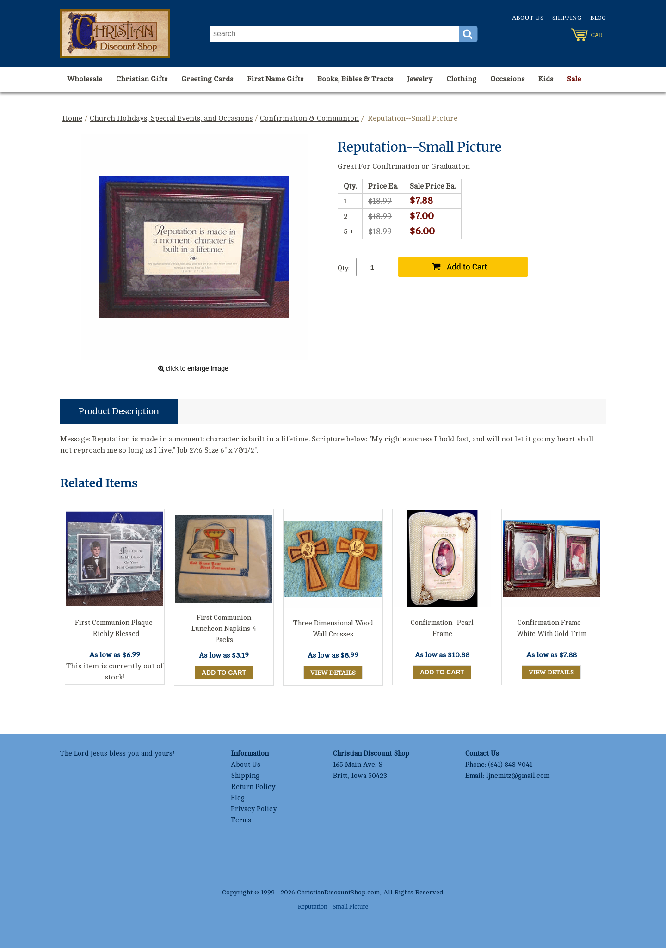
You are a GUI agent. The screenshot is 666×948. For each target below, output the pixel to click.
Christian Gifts (141, 79)
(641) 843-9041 (510, 765)
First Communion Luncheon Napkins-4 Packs (223, 629)
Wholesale (84, 79)
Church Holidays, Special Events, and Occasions (171, 118)
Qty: (344, 268)
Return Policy (253, 787)
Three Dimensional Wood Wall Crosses (333, 628)
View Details (333, 672)
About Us (527, 18)
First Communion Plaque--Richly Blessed (115, 628)
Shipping (566, 18)
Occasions (507, 79)
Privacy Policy (254, 809)
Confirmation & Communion (309, 118)
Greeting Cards (207, 79)
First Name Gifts (275, 79)
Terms (241, 820)
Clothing (461, 79)
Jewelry (419, 79)
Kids (545, 79)
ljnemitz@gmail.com (517, 776)
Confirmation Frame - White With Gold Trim (551, 628)
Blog (598, 18)
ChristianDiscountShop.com (338, 892)
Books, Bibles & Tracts (355, 79)
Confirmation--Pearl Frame (442, 628)
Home (72, 118)
